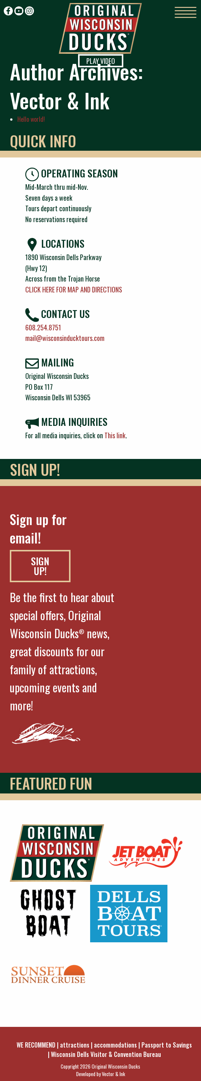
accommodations (115, 1044)
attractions (74, 1044)
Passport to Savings (166, 1044)
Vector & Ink (113, 1074)
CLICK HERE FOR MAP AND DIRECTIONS (73, 289)
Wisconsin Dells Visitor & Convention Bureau (106, 1054)
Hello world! (31, 119)
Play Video (100, 61)
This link (115, 435)
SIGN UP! (40, 566)
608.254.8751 (43, 327)
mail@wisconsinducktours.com (64, 338)
